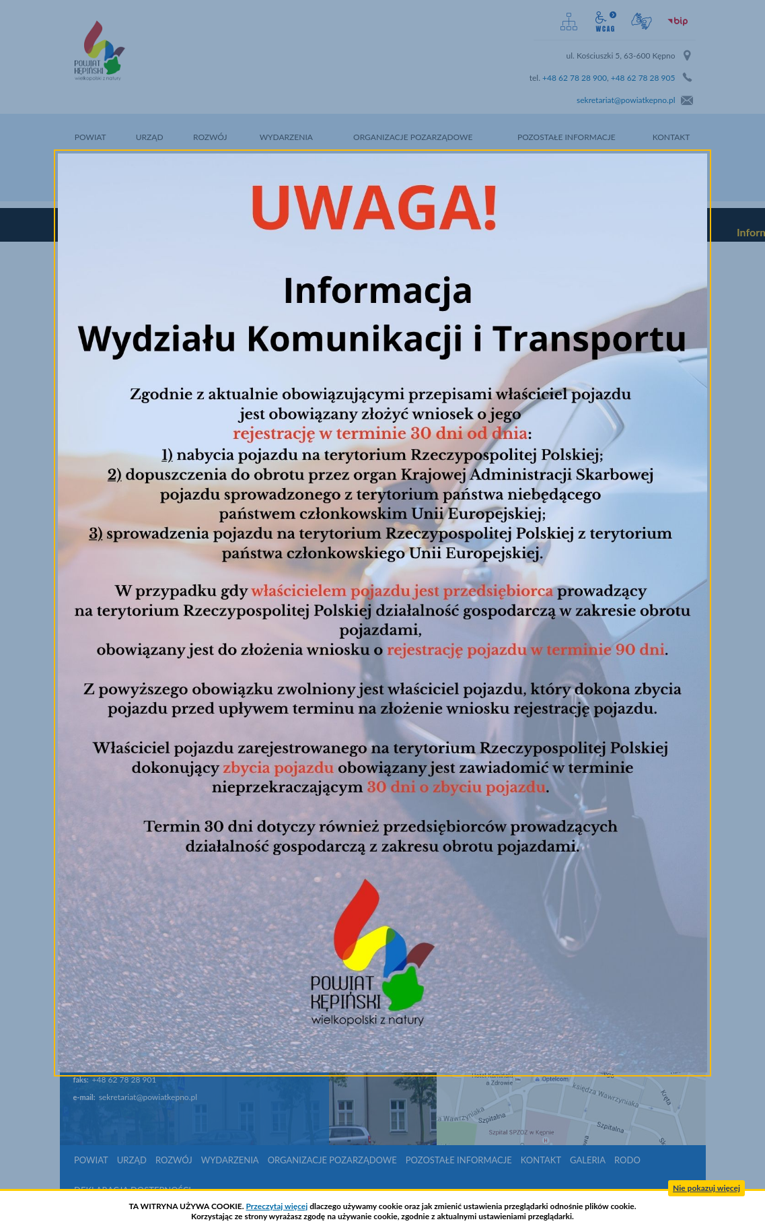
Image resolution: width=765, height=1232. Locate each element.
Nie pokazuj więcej (706, 1188)
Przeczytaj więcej (277, 1206)
